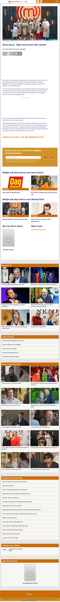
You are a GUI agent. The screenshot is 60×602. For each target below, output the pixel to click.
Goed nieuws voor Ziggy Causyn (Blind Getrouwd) (15, 525)
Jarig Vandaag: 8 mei (9, 561)
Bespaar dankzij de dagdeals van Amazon (13, 340)
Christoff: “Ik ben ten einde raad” (10, 497)
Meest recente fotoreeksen (11, 364)
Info (24, 599)
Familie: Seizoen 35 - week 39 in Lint (11, 405)
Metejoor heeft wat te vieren (9, 517)
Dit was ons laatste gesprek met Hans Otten (13, 284)
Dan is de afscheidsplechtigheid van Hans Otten (14, 489)
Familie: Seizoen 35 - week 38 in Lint (40, 427)
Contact (29, 594)
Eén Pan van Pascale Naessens (10, 352)
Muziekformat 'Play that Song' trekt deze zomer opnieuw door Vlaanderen (21, 509)
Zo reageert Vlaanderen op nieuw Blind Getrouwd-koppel (17, 501)
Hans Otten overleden (8, 485)
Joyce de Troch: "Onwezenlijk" (10, 537)
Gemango (34, 600)
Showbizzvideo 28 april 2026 (38, 326)
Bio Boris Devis (8, 250)
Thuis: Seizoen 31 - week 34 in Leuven (11, 469)
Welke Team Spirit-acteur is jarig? (11, 533)
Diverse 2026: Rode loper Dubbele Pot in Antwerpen (44, 447)
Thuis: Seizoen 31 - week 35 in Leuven (11, 427)
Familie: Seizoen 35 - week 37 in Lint (40, 469)
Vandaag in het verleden (10, 545)
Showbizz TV (6, 265)
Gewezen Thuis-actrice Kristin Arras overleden (14, 481)
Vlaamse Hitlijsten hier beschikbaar (11, 344)
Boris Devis (34, 229)
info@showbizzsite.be (47, 599)
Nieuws (6, 189)
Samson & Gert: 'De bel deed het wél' (22, 137)
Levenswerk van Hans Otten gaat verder (12, 521)
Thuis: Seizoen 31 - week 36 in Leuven (11, 383)
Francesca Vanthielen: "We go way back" (12, 529)
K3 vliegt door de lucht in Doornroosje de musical (44, 284)
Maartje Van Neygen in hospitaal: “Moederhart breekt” (16, 493)
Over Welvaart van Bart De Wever (10, 356)
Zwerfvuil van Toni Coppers (9, 348)
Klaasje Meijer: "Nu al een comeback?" (12, 505)
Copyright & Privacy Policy (33, 599)
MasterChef (42, 229)
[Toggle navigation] (57, 1)
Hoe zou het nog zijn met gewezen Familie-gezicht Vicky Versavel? (19, 513)
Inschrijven (49, 157)
